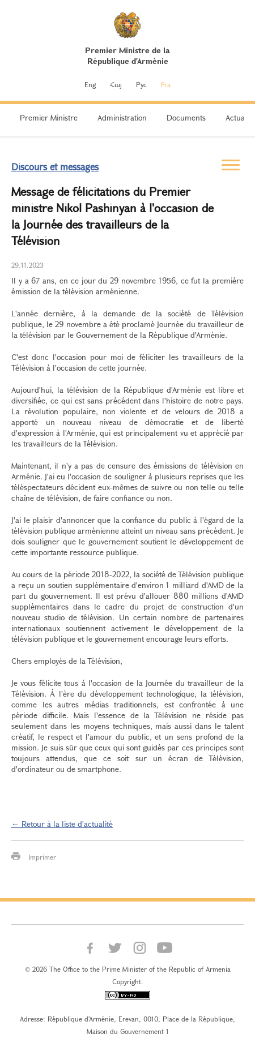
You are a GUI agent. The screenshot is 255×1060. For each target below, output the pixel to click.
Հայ (116, 84)
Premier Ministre (49, 117)
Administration (122, 117)
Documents (186, 117)
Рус (141, 84)
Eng (90, 84)
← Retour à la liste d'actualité (62, 823)
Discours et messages (55, 166)
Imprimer (42, 856)
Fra (166, 84)
